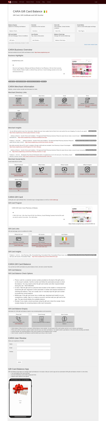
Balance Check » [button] (13, 31)
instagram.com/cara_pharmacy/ (87, 174)
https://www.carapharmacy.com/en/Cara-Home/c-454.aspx (39, 142)
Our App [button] (38, 2)
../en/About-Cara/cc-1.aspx (41, 105)
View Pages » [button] (81, 31)
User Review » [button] (36, 40)
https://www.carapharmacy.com (42, 52)
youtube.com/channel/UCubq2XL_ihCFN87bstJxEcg (67, 174)
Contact (49, 2)
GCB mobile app (54, 199)
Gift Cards (21, 2)
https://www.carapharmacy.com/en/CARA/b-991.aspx (45, 256)
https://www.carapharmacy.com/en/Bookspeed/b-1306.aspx (37, 156)
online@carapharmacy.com (64, 105)
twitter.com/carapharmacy (41, 174)
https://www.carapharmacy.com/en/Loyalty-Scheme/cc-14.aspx (25, 132)
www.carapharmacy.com (18, 105)
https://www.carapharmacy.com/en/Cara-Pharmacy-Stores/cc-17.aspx (29, 151)
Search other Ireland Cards (90, 44)
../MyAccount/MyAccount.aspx (18, 119)
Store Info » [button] (58, 31)
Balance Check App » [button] (60, 40)
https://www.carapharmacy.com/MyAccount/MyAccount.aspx (32, 137)
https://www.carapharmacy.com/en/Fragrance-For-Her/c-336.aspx (25, 147)
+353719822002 (19, 323)
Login (96, 2)
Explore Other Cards (64, 243)
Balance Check (30, 2)
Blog (43, 2)
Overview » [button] (35, 31)
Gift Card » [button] (12, 40)
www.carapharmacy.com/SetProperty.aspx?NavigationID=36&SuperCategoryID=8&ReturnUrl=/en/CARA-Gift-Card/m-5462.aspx (46, 245)
